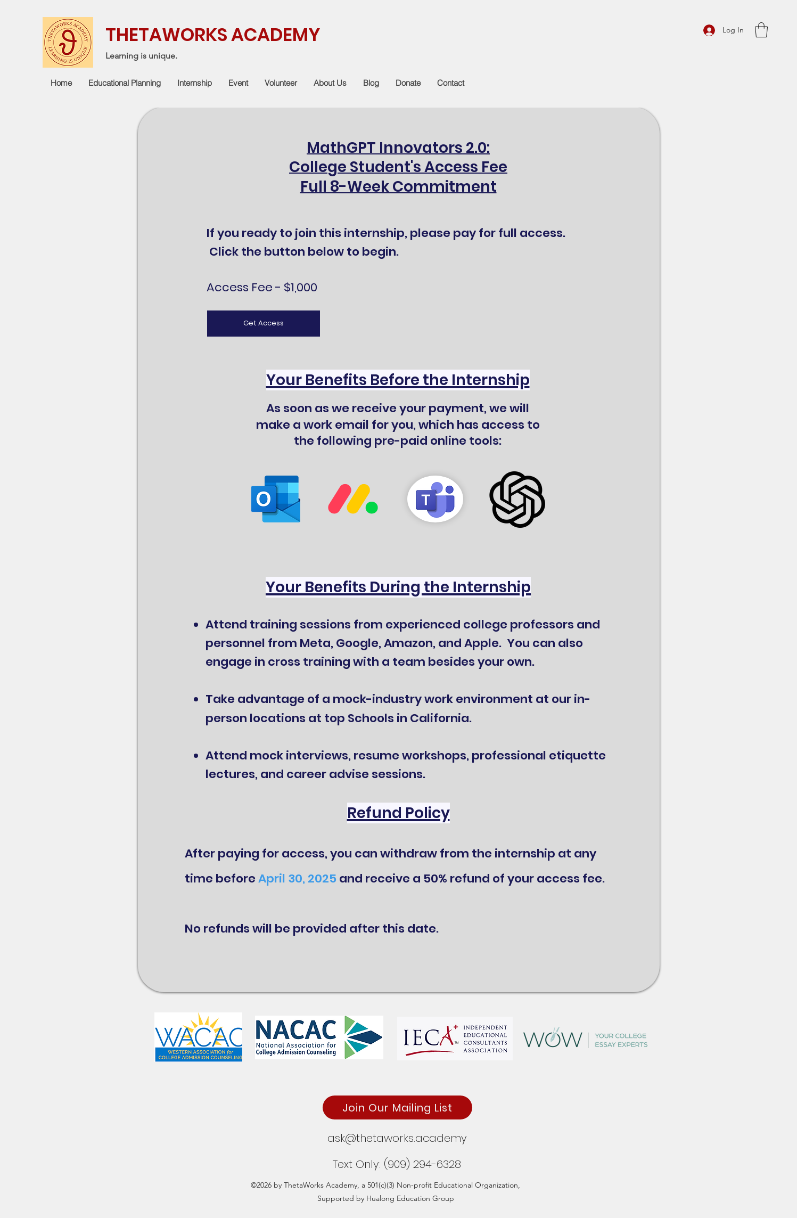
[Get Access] (263, 323)
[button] (761, 30)
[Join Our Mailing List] (397, 1107)
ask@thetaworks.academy (397, 1138)
